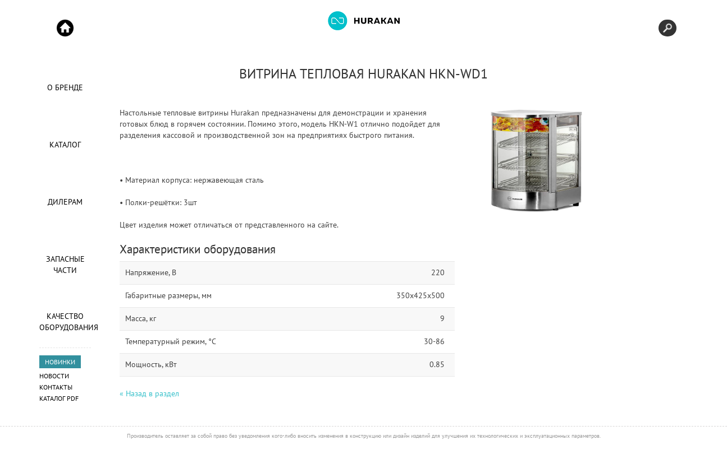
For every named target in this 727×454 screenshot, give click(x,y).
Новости (54, 376)
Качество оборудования (65, 321)
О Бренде (65, 87)
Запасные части (65, 264)
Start (65, 28)
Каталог (65, 145)
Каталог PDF (59, 398)
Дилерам (65, 202)
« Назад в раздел (149, 393)
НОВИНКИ (60, 362)
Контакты (55, 387)
